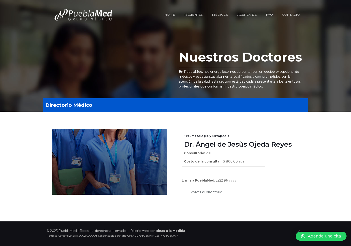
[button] (321, 236)
